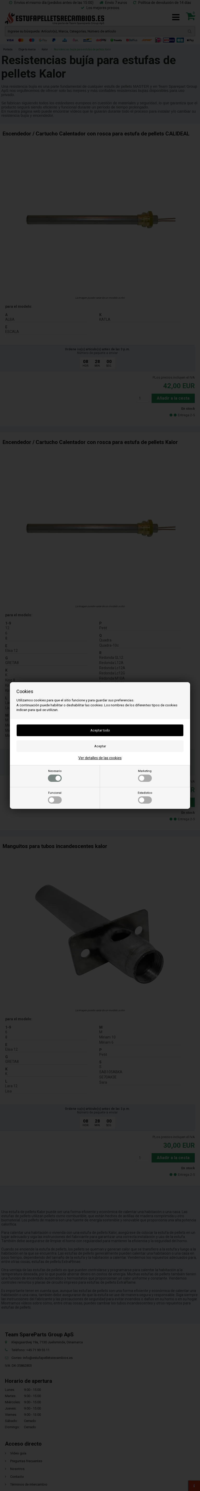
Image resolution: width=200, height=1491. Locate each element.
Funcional (55, 797)
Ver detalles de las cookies (100, 758)
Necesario (55, 775)
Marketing (145, 775)
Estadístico (145, 797)
